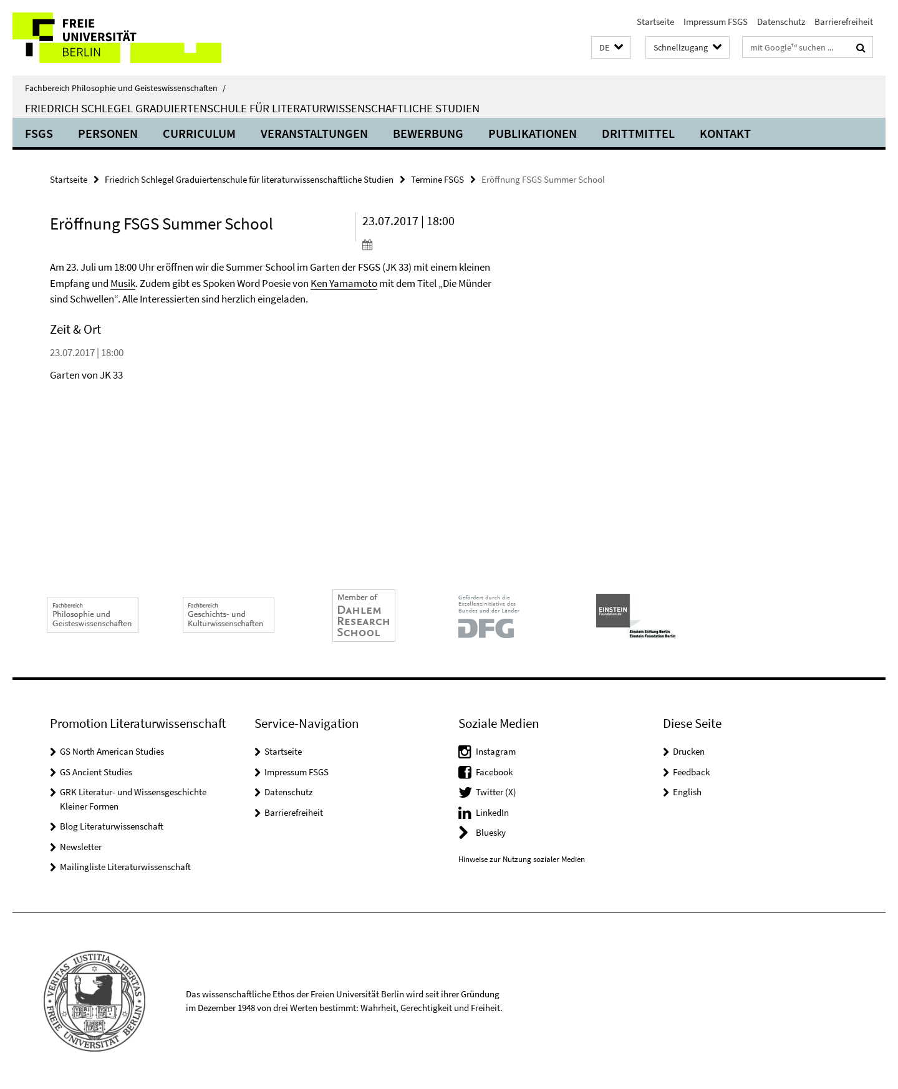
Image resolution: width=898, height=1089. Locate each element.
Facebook (494, 772)
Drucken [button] (689, 751)
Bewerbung (428, 133)
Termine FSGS (437, 179)
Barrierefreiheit (843, 21)
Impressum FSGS (715, 21)
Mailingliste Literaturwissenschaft (125, 867)
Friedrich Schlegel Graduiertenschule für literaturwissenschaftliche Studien (252, 107)
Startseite (655, 21)
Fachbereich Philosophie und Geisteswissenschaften (125, 88)
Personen (108, 133)
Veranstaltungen (314, 133)
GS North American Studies (112, 751)
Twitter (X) (496, 792)
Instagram (496, 751)
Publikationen (532, 133)
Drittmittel (638, 133)
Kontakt (725, 133)
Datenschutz (781, 21)
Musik (122, 283)
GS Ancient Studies (96, 772)
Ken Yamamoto (344, 283)
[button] (611, 47)
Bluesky (491, 832)
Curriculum (199, 133)
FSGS (39, 133)
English (687, 792)
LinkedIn (492, 812)
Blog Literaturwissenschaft (111, 826)
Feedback (691, 772)
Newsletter (81, 847)
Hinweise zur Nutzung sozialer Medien (521, 859)
